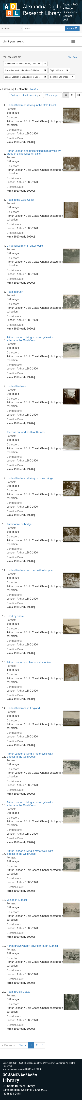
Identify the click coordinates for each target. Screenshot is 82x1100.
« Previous (8, 1045)
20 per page (52, 95)
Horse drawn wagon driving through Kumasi (32, 945)
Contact (67, 16)
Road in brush (15, 291)
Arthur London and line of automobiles (29, 662)
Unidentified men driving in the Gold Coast (31, 105)
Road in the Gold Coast (20, 199)
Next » (34, 89)
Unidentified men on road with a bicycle (29, 570)
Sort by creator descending (25, 95)
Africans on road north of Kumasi (26, 432)
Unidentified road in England (23, 708)
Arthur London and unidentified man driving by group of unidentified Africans (34, 152)
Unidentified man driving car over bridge (30, 478)
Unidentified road (17, 386)
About (66, 4)
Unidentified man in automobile (25, 245)
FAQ (75, 4)
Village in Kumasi (17, 899)
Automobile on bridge (19, 524)
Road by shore (15, 616)
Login (66, 19)
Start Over (72, 57)
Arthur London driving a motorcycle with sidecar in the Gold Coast (30, 339)
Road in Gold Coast (18, 991)
